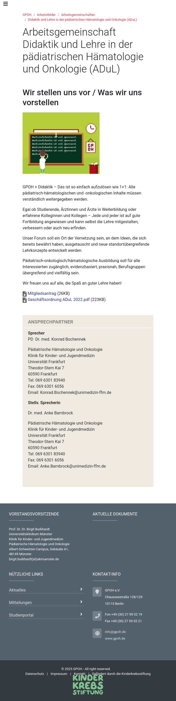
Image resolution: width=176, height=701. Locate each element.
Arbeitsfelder (46, 15)
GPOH (27, 15)
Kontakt (79, 674)
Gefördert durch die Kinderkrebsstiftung (121, 674)
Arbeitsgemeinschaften (78, 15)
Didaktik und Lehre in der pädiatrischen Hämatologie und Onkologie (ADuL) (82, 19)
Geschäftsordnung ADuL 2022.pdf (59, 299)
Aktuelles (17, 590)
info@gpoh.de (115, 632)
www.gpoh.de (115, 638)
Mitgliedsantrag (42, 293)
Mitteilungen (20, 602)
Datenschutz (34, 674)
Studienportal (21, 615)
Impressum (59, 674)
